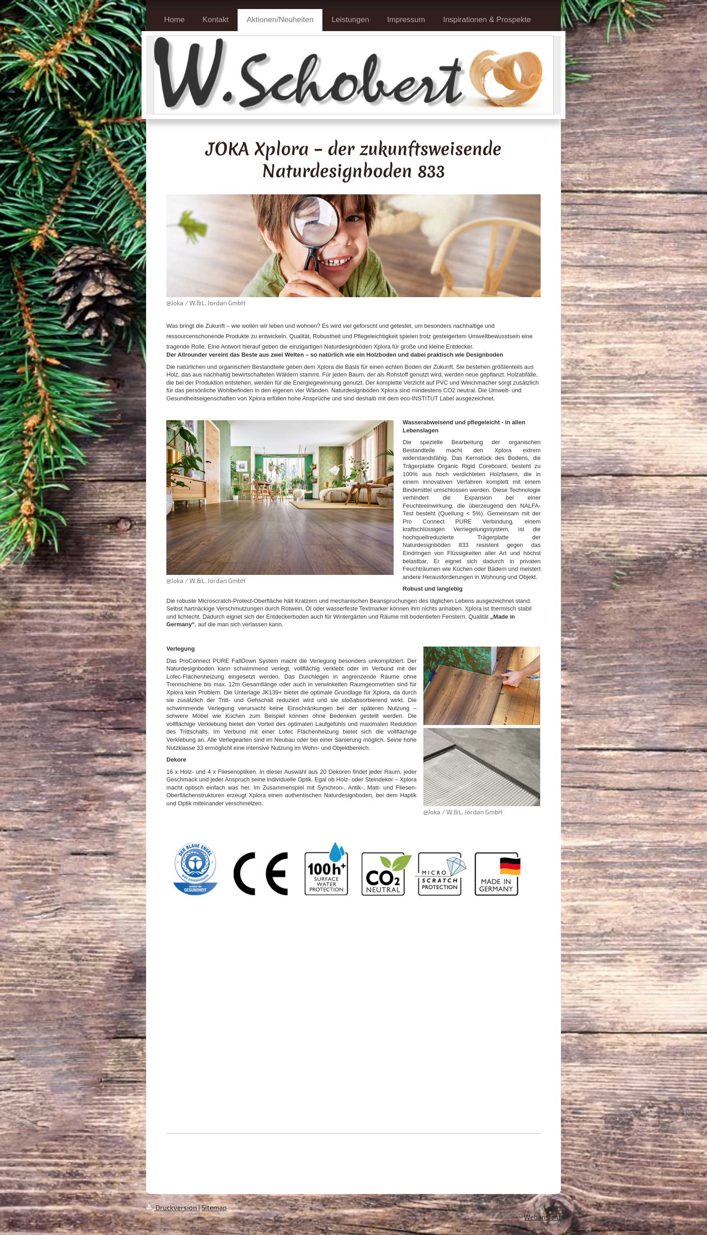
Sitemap (214, 1207)
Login (552, 1207)
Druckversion (172, 1207)
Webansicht (542, 1217)
